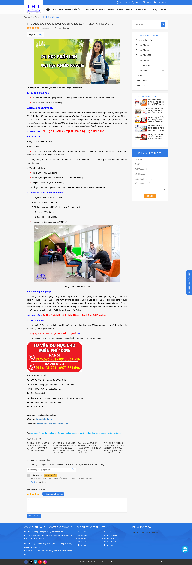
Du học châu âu (72, 10)
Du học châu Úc (125, 10)
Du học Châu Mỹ (143, 55)
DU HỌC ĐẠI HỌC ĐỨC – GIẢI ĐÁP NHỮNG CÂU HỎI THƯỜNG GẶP (156, 137)
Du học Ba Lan (83, 535)
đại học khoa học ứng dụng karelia (71, 433)
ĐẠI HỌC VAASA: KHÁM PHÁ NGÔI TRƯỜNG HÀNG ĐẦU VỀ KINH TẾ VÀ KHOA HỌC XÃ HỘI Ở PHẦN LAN (89, 448)
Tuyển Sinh (141, 85)
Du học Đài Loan (110, 542)
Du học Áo (82, 538)
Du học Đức (82, 532)
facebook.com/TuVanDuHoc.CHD (52, 424)
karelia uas (117, 433)
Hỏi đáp (139, 75)
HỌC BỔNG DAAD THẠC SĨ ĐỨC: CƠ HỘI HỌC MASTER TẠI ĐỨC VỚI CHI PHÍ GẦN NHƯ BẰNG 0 (156, 102)
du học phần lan (37, 433)
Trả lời (33, 482)
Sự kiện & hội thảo (144, 40)
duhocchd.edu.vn (44, 419)
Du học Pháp (109, 532)
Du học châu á (90, 10)
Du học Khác (141, 70)
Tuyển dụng (141, 80)
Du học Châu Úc (143, 60)
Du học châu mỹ (107, 10)
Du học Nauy (109, 545)
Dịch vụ (153, 10)
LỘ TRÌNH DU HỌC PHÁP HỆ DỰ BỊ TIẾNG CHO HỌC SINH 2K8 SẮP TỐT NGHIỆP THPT (156, 128)
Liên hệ (163, 10)
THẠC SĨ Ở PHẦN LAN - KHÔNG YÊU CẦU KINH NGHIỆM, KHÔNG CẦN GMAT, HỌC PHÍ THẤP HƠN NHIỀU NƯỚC (114, 448)
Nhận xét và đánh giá (36, 489)
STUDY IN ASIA (143, 65)
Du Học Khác (141, 10)
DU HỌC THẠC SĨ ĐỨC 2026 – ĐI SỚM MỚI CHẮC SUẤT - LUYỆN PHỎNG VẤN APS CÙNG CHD (156, 119)
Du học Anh (82, 542)
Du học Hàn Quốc (110, 535)
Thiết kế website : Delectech (158, 562)
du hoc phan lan (51, 433)
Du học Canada (109, 538)
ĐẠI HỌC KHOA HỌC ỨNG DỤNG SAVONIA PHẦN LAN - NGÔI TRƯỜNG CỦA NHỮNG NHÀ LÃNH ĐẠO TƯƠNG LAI (64, 448)
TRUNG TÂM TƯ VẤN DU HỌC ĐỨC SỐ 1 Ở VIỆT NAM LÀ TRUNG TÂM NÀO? (155, 111)
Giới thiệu (58, 10)
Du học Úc (82, 545)
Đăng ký (150, 196)
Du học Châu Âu (143, 50)
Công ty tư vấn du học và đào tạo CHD (145, 532)
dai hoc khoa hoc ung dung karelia (98, 433)
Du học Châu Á (142, 45)
